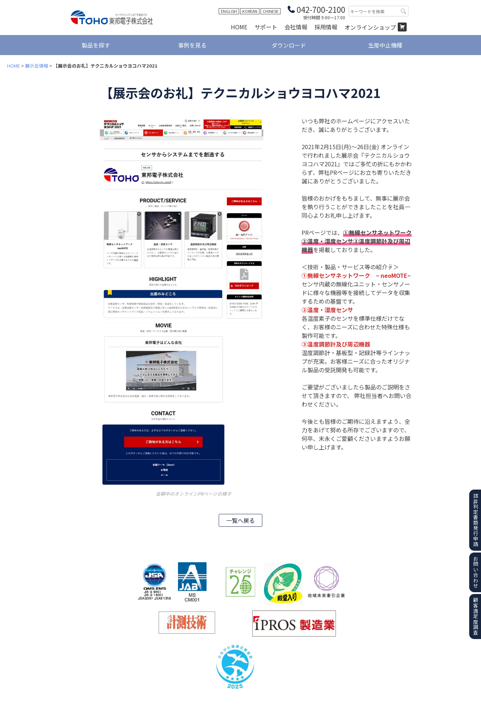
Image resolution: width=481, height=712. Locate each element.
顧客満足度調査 (475, 616)
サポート (265, 27)
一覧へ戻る (240, 520)
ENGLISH (229, 11)
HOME (239, 27)
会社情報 (295, 27)
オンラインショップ (370, 27)
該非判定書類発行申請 (475, 520)
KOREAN (249, 11)
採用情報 (325, 27)
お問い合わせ (475, 572)
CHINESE (270, 11)
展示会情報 (36, 65)
